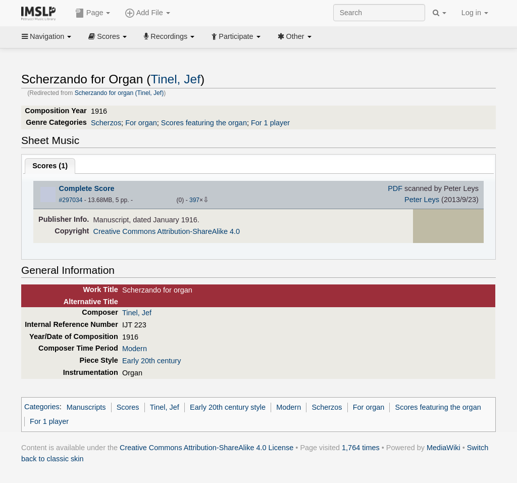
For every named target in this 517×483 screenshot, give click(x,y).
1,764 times (361, 448)
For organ (141, 123)
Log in (474, 13)
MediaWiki (443, 448)
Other (295, 36)
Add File (147, 13)
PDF (395, 188)
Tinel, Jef (175, 79)
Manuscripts (86, 407)
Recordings (169, 36)
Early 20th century (151, 361)
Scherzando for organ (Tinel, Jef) (119, 92)
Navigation (46, 36)
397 (194, 200)
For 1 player (270, 123)
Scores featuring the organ (204, 123)
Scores (107, 36)
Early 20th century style (228, 407)
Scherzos (106, 123)
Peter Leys (421, 200)
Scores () (50, 166)
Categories (42, 407)
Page (93, 13)
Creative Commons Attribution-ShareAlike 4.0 (166, 231)
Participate (236, 36)
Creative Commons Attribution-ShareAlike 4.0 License (206, 448)
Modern (134, 349)
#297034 (71, 200)
